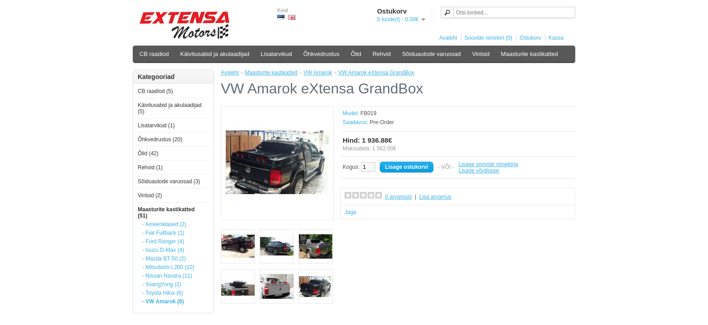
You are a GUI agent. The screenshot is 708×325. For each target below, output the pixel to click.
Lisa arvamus (435, 197)
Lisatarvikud (276, 54)
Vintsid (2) (150, 195)
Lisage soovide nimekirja (487, 164)
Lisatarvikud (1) (156, 125)
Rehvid (382, 54)
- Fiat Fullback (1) (163, 233)
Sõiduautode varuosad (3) (169, 181)
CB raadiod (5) (155, 91)
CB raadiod (154, 54)
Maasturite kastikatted (529, 54)
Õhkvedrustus (321, 54)
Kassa (556, 38)
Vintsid (481, 54)
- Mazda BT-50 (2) (164, 258)
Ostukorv (530, 38)
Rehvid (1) (150, 167)
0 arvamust (398, 197)
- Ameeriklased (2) (164, 224)
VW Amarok (317, 73)
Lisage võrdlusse (478, 170)
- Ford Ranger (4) (163, 241)
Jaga (350, 212)
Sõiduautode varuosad (431, 54)
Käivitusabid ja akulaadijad (214, 54)
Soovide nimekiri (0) (488, 38)
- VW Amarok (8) (163, 301)
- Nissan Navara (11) (167, 276)
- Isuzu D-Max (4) (163, 250)
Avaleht (448, 38)
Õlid (356, 54)
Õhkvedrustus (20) (160, 139)
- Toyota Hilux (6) (162, 293)
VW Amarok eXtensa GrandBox (376, 73)
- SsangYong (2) (161, 284)
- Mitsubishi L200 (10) (168, 267)
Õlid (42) (148, 153)
